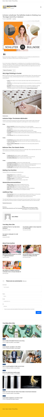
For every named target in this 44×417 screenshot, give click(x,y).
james (14, 18)
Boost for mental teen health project (11, 372)
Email (4, 299)
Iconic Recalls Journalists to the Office (12, 347)
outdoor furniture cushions (32, 88)
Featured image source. (7, 202)
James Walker (15, 216)
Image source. (5, 115)
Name (4, 293)
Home (4, 0)
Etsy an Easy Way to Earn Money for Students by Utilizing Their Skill (31, 255)
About (7, 0)
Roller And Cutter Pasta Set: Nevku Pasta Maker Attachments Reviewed (19, 391)
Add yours (24, 281)
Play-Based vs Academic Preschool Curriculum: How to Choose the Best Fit (12, 271)
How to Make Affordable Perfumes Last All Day (13, 340)
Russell (17, 399)
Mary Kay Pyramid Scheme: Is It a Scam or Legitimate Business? (12, 255)
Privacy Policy (15, 0)
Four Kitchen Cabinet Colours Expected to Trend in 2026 (32, 227)
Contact (10, 0)
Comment (5, 284)
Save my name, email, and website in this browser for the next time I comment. (19, 309)
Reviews (4, 364)
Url (3, 304)
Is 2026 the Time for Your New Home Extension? (11, 227)
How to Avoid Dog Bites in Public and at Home (13, 366)
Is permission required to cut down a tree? (13, 397)
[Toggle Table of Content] (13, 70)
